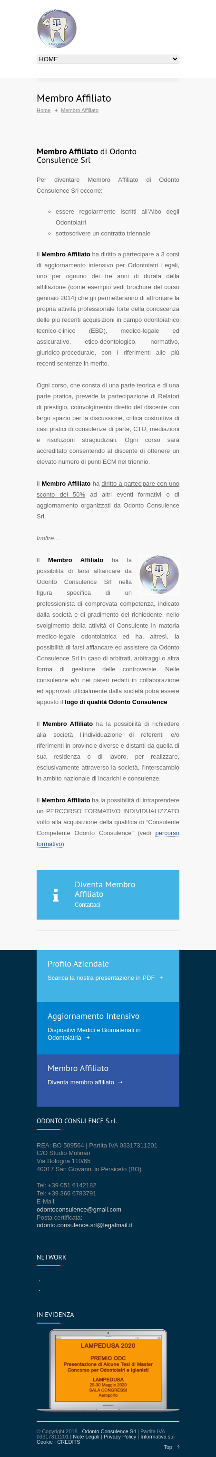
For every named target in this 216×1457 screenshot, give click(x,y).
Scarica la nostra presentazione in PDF (101, 977)
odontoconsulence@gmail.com (79, 1209)
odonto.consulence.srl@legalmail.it (84, 1225)
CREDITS (68, 1442)
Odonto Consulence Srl (109, 1431)
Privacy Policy (120, 1436)
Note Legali (86, 1436)
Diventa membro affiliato (81, 1082)
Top (168, 1447)
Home (43, 110)
